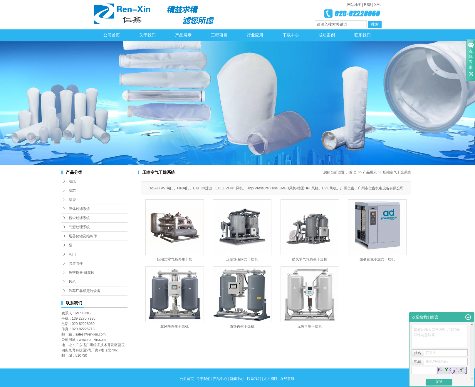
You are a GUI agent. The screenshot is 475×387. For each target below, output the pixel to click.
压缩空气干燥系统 (397, 172)
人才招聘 (270, 379)
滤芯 (72, 191)
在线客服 (287, 379)
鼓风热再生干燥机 (174, 326)
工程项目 (219, 35)
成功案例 (326, 35)
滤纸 (72, 181)
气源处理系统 (79, 227)
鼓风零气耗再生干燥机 (309, 259)
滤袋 (72, 200)
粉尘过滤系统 (79, 218)
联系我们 (362, 35)
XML (378, 5)
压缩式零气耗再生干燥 (174, 259)
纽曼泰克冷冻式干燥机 (377, 259)
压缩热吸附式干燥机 (242, 259)
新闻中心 (237, 379)
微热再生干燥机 (242, 326)
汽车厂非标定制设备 (84, 291)
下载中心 (291, 35)
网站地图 (354, 5)
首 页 (353, 172)
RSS (367, 5)
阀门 (72, 254)
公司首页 (111, 35)
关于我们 (147, 35)
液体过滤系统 (79, 209)
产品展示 (183, 35)
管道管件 (76, 263)
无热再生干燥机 (309, 326)
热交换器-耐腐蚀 (82, 273)
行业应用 (255, 35)
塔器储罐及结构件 (83, 236)
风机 (72, 282)
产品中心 (220, 379)
